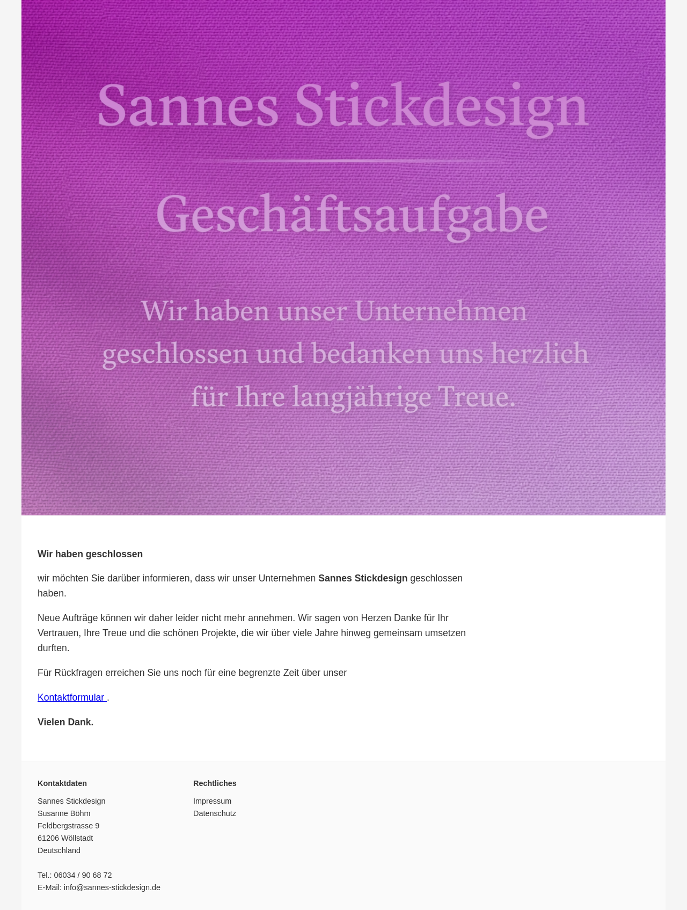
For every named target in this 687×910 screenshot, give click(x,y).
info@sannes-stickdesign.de (112, 887)
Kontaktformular (72, 697)
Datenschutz (214, 813)
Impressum (212, 801)
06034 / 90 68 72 (83, 875)
